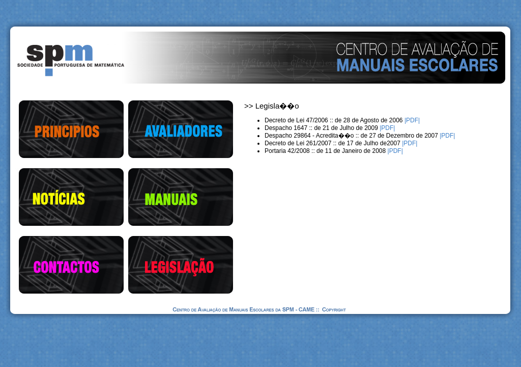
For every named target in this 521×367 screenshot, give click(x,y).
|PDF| (411, 120)
